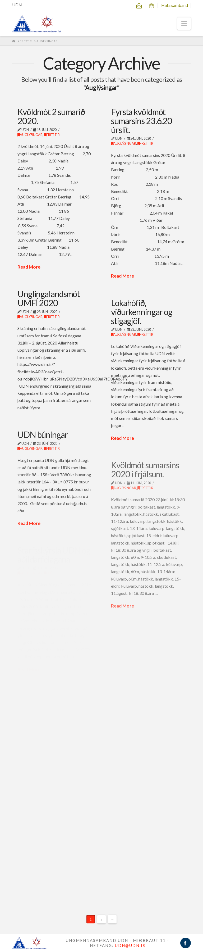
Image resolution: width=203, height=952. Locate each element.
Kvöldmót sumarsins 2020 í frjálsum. (145, 469)
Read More (28, 267)
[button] (184, 23)
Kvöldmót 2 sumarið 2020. (51, 116)
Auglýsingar (30, 135)
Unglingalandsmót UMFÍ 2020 (48, 298)
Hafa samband (174, 5)
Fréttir (52, 135)
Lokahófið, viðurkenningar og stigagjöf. (141, 312)
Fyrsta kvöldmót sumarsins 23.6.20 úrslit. (141, 121)
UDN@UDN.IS (130, 945)
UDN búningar (42, 434)
